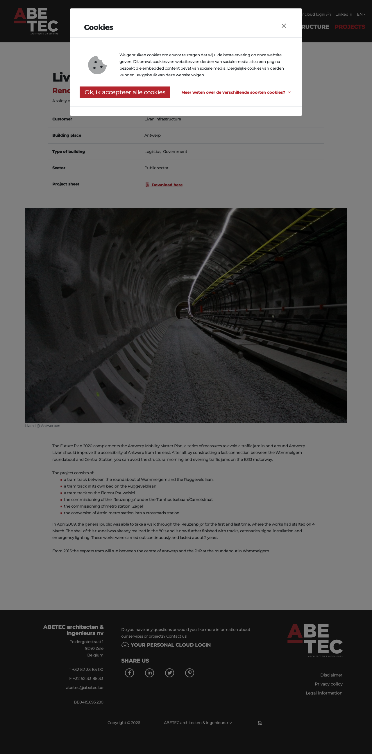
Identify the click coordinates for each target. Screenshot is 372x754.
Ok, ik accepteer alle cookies (125, 92)
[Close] (284, 26)
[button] (236, 92)
